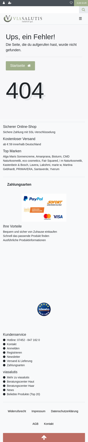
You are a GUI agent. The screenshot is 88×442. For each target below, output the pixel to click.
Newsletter (13, 356)
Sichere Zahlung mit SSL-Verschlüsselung (29, 132)
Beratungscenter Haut (20, 381)
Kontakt (11, 344)
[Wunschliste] (71, 3)
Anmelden (13, 348)
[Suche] (83, 9)
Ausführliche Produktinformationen (24, 240)
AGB (36, 423)
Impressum (38, 411)
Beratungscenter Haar (20, 385)
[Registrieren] (10, 3)
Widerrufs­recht (17, 411)
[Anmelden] (3, 3)
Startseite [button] (20, 66)
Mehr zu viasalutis (18, 377)
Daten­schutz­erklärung (64, 411)
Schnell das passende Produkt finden (26, 236)
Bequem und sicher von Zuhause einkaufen (30, 231)
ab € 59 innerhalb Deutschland (22, 144)
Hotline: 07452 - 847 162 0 (23, 340)
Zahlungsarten (16, 365)
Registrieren (14, 352)
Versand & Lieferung (19, 361)
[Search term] (39, 9)
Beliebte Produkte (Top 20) (23, 394)
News (10, 390)
